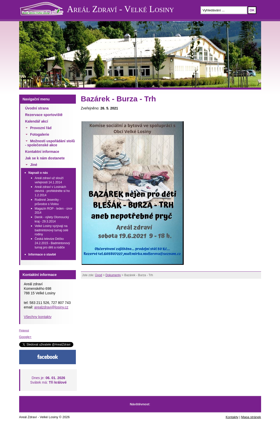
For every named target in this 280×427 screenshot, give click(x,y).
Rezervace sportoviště (44, 115)
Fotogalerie (39, 134)
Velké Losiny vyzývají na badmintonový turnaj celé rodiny (51, 230)
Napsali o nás (38, 173)
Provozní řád (41, 128)
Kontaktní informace (42, 152)
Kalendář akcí (36, 121)
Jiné (33, 165)
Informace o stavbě (42, 254)
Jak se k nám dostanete (45, 158)
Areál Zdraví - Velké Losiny (120, 9)
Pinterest (24, 330)
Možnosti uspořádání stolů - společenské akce (50, 143)
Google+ (25, 337)
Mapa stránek (251, 417)
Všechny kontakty (38, 317)
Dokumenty (113, 275)
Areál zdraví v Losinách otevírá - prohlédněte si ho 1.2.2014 (52, 191)
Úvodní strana (37, 108)
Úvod (98, 275)
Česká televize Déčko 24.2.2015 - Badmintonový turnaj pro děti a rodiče (52, 243)
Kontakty (232, 417)
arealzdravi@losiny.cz (51, 307)
